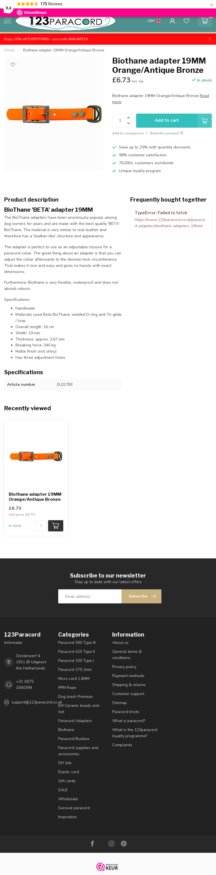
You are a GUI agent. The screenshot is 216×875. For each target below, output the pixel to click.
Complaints (122, 745)
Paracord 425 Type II (76, 651)
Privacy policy (124, 666)
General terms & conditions (127, 654)
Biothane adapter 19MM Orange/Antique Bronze (63, 50)
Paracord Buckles (73, 738)
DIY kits (65, 763)
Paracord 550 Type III (77, 642)
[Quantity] (41, 525)
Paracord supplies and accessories (78, 751)
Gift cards (67, 781)
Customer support (128, 693)
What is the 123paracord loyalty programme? (134, 733)
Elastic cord (68, 772)
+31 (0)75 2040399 (24, 684)
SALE (63, 790)
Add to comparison (128, 133)
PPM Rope (67, 687)
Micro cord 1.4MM (73, 678)
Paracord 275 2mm (75, 669)
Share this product (166, 133)
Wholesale (68, 799)
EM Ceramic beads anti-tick (79, 708)
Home (9, 50)
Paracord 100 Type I (76, 660)
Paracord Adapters (75, 720)
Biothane (66, 729)
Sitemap (119, 702)
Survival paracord (74, 808)
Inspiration (67, 817)
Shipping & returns (129, 684)
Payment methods (128, 675)
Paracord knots (125, 711)
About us (120, 642)
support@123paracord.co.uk (37, 702)
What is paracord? (128, 720)
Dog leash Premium (75, 696)
